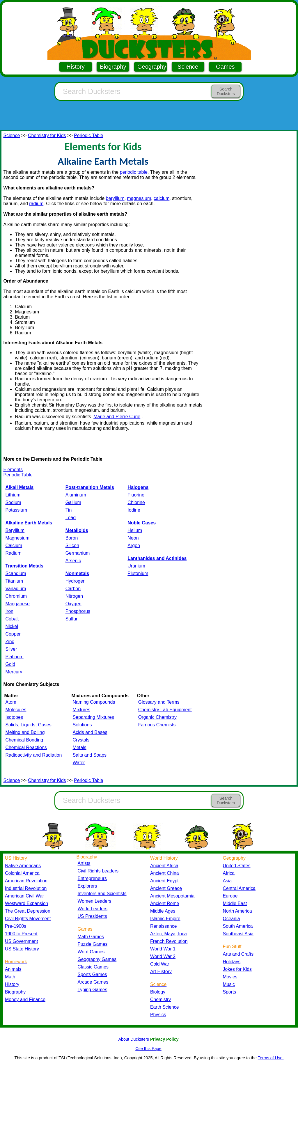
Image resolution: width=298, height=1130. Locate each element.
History (76, 66)
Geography (151, 66)
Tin (68, 510)
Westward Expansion (26, 903)
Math (10, 976)
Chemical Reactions (26, 747)
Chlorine (136, 502)
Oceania (231, 918)
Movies (230, 976)
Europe (230, 895)
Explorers (87, 886)
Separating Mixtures (93, 717)
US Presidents (92, 916)
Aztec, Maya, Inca (168, 933)
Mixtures (81, 709)
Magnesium (17, 537)
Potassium (16, 510)
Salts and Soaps (90, 755)
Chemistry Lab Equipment (165, 709)
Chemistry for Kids (47, 135)
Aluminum (75, 494)
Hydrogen (75, 581)
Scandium (15, 573)
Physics (158, 1014)
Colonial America (22, 873)
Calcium (13, 545)
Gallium (73, 502)
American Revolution (26, 880)
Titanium (14, 581)
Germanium (77, 553)
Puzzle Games (93, 944)
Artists (84, 863)
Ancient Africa (164, 865)
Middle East (235, 903)
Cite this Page (148, 1048)
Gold (10, 664)
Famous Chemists (157, 724)
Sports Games (92, 974)
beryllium (115, 198)
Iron (9, 611)
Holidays (232, 961)
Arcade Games (93, 982)
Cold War (159, 964)
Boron (71, 537)
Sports (229, 991)
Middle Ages (162, 911)
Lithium (12, 494)
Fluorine (135, 494)
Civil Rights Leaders (98, 870)
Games (225, 66)
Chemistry (160, 999)
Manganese (17, 603)
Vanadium (15, 588)
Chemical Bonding (24, 739)
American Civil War (24, 895)
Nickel (11, 626)
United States (237, 865)
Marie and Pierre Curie (116, 416)
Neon (133, 537)
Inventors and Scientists (102, 893)
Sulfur (71, 618)
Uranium (136, 565)
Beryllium (14, 530)
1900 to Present (21, 933)
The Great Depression (27, 911)
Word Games (91, 951)
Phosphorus (77, 611)
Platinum (14, 656)
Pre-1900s (15, 926)
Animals (13, 969)
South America (238, 926)
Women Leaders (94, 901)
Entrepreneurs (92, 878)
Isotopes (14, 717)
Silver (11, 649)
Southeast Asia (238, 933)
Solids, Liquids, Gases (28, 724)
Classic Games (93, 966)
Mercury (13, 671)
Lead (70, 517)
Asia (227, 880)
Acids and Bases (90, 732)
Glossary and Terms (159, 702)
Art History (161, 971)
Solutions (82, 724)
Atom (10, 702)
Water (79, 762)
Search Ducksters (226, 91)
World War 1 (162, 948)
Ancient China (164, 873)
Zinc (9, 641)
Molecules (15, 709)
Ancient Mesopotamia (172, 895)
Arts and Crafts (238, 954)
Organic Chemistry (157, 717)
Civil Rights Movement (28, 918)
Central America (239, 888)
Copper (12, 633)
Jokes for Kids (237, 969)
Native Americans (23, 865)
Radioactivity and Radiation (33, 755)
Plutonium (137, 573)
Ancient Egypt (164, 880)
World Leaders (93, 908)
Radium (13, 553)
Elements (13, 469)
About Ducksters (133, 1039)
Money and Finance (25, 999)
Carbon (73, 588)
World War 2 (162, 956)
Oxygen (73, 603)
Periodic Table (88, 135)
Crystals (81, 739)
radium (36, 203)
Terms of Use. (271, 1058)
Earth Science (164, 1007)
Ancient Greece (166, 888)
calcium (161, 198)
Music (229, 984)
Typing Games (92, 989)
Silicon (72, 545)
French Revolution (168, 941)
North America (237, 911)
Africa (229, 873)
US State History (22, 948)
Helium (134, 530)
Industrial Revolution (26, 888)
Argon (133, 545)
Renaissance (163, 926)
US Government (21, 941)
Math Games (91, 936)
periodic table (134, 172)
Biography (113, 66)
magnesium (139, 198)
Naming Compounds (94, 702)
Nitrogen (74, 596)
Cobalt (12, 618)
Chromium (16, 596)
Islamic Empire (165, 918)
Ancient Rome (164, 903)
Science (188, 66)
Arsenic (73, 560)
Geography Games (97, 959)
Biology (157, 991)
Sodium (13, 502)
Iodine (133, 510)
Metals (79, 747)
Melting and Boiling (25, 732)
